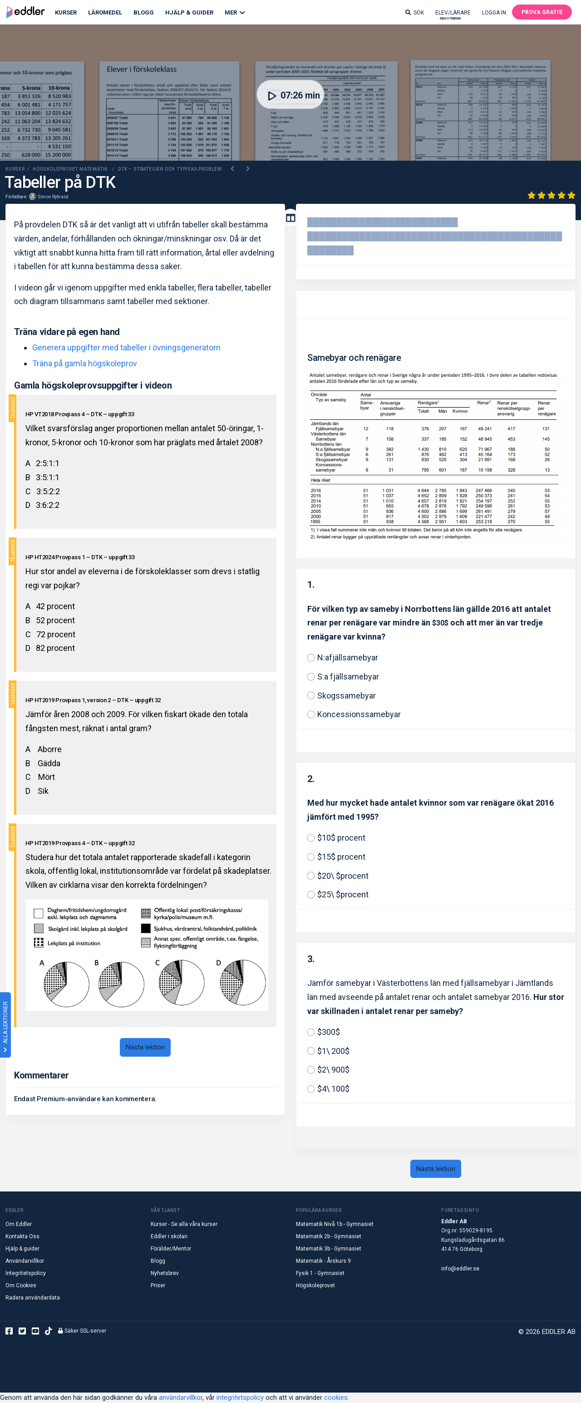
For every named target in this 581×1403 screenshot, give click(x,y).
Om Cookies (20, 1285)
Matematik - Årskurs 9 (323, 1261)
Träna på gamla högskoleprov (84, 363)
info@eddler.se (460, 1268)
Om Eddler (18, 1224)
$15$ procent (341, 856)
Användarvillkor (24, 1261)
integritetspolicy (240, 1397)
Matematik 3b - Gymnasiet (328, 1248)
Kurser (66, 12)
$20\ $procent (343, 876)
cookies (336, 1397)
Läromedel (105, 12)
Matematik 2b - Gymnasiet (328, 1236)
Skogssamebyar (346, 695)
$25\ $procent (343, 894)
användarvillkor (180, 1397)
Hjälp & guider (22, 1248)
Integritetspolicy (25, 1273)
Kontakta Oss (22, 1236)
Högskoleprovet (315, 1285)
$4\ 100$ (333, 1088)
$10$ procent (341, 837)
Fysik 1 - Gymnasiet (320, 1273)
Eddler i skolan (169, 1236)
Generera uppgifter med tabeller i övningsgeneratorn (126, 347)
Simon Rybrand (53, 196)
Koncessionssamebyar (359, 714)
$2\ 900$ (333, 1069)
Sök (414, 13)
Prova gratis (542, 12)
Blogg (143, 12)
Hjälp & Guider (189, 12)
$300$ (328, 1032)
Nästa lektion (145, 1047)
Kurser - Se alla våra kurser (184, 1224)
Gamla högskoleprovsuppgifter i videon (93, 385)
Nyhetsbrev (165, 1273)
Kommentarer (41, 1075)
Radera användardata (32, 1298)
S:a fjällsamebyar (348, 676)
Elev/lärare (453, 15)
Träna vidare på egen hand (67, 331)
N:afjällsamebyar (347, 657)
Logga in (494, 13)
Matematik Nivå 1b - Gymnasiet (335, 1224)
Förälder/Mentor (171, 1248)
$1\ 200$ (333, 1051)
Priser (158, 1285)
